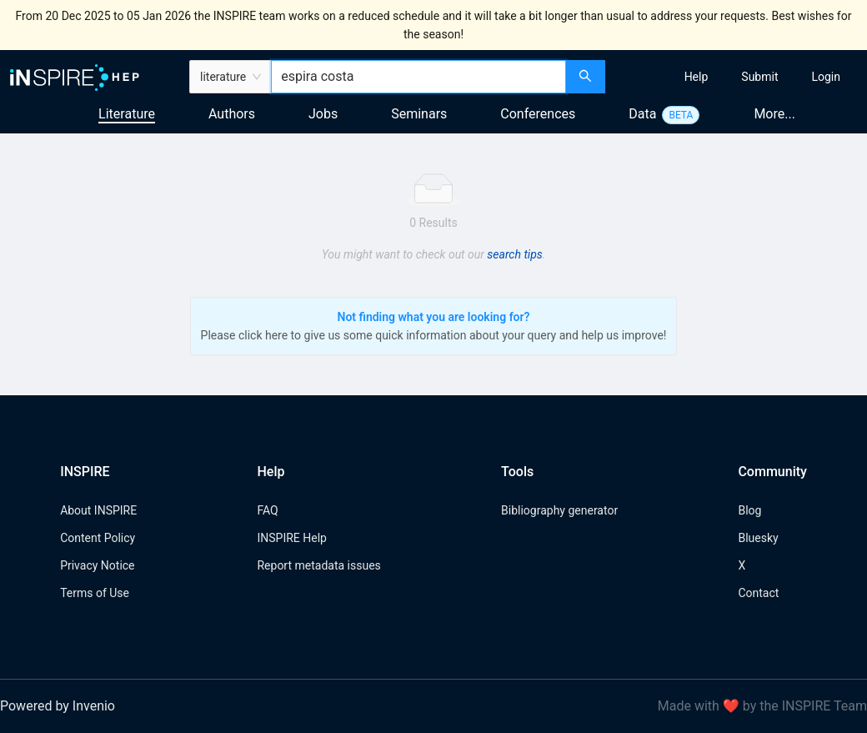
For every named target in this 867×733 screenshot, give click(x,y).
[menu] (738, 76)
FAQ (267, 510)
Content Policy (97, 538)
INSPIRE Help (291, 538)
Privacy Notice (97, 565)
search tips (514, 254)
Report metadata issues (318, 565)
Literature (126, 114)
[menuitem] (696, 76)
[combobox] (418, 76)
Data (642, 114)
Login (825, 76)
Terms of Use (94, 593)
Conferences (537, 114)
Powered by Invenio (57, 706)
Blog (749, 510)
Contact (758, 593)
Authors (231, 114)
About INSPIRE (98, 510)
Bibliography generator (559, 510)
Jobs (323, 114)
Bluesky (758, 538)
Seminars (419, 114)
